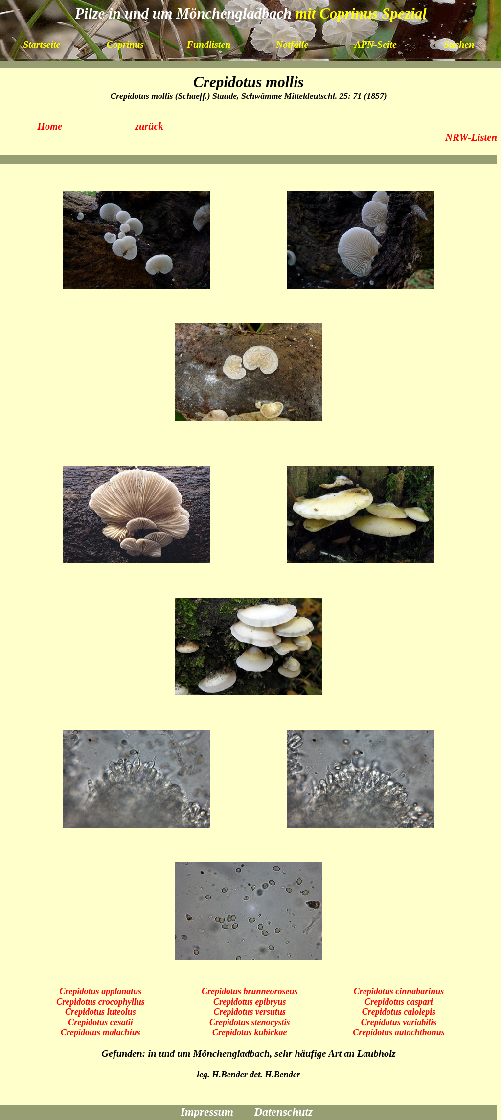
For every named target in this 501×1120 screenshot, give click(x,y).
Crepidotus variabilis (399, 1022)
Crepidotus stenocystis (249, 1022)
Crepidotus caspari (398, 1002)
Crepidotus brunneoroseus (250, 991)
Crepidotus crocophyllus (100, 1002)
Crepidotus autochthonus (399, 1032)
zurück (149, 126)
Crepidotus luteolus (100, 1012)
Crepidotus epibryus (249, 1002)
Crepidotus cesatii (100, 1022)
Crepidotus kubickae (249, 1032)
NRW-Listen (471, 137)
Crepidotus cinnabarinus (399, 991)
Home (49, 126)
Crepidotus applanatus (101, 991)
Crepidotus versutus (249, 1012)
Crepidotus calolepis (399, 1012)
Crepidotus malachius (100, 1032)
